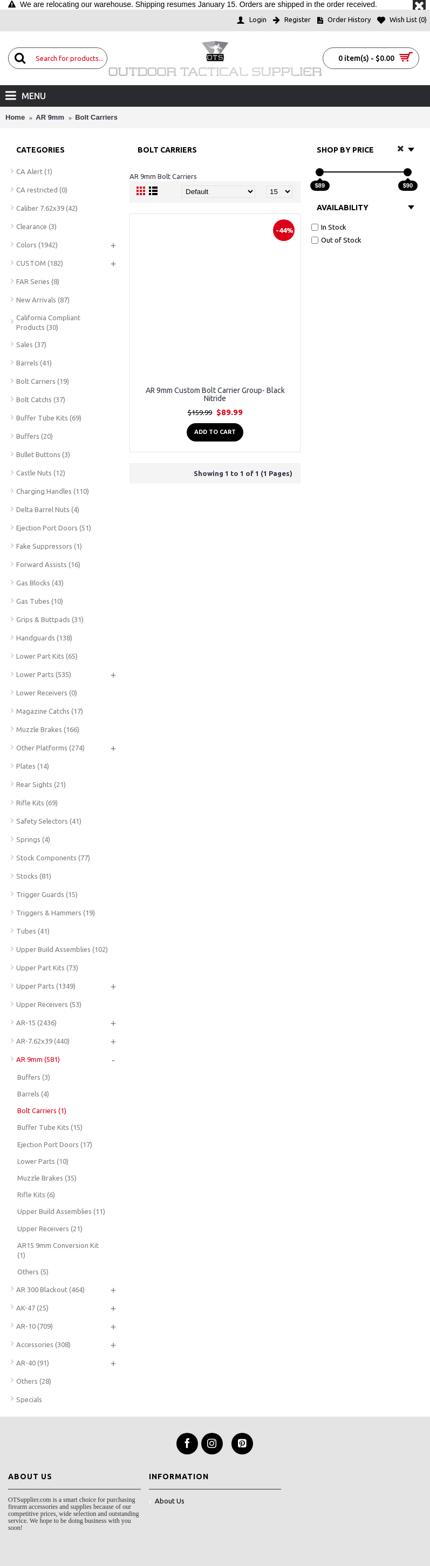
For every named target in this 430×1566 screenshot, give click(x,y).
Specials (29, 1399)
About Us (167, 1501)
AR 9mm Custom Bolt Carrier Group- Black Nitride (215, 394)
